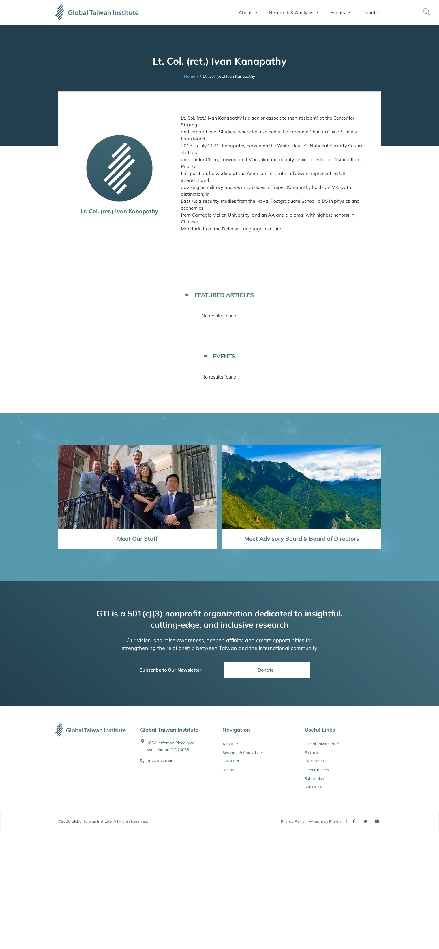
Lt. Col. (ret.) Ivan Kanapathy (119, 211)
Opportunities (317, 769)
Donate (370, 12)
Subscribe (313, 787)
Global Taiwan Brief (322, 743)
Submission (314, 778)
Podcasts (312, 752)
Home (189, 76)
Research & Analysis (294, 12)
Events (341, 12)
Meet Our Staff (137, 538)
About (248, 12)
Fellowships (314, 761)
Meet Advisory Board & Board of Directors (301, 538)
